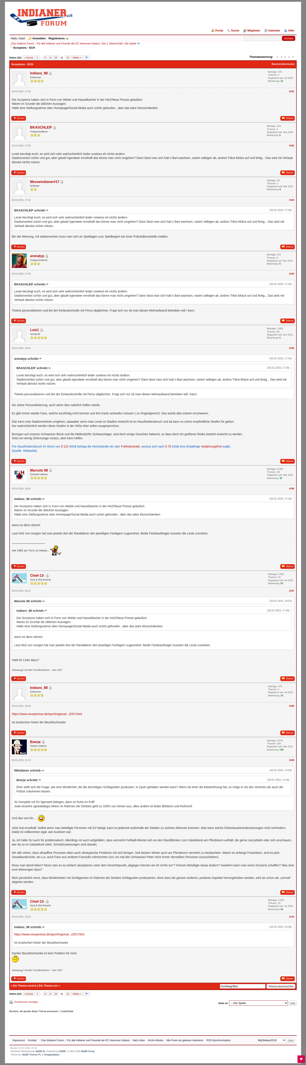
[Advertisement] (86, 1022)
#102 (291, 145)
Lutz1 (34, 330)
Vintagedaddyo (51, 1054)
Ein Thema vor (48, 985)
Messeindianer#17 (45, 182)
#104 (291, 273)
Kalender (274, 30)
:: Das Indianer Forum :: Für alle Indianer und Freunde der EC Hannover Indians (54, 43)
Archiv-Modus (155, 1040)
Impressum (19, 1040)
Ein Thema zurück (24, 985)
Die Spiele (130, 43)
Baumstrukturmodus (283, 64)
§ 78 (168, 446)
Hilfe (291, 30)
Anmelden (39, 38)
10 (55, 57)
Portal (219, 30)
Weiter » (77, 57)
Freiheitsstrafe (130, 446)
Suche (235, 30)
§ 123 (64, 446)
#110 (291, 916)
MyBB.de (40, 1051)
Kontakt (32, 1040)
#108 (291, 706)
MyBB (63, 1051)
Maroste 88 (39, 470)
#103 (291, 200)
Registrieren (57, 38)
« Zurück (28, 57)
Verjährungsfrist (211, 446)
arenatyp (37, 256)
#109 (291, 760)
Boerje (35, 742)
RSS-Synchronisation (218, 1040)
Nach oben (139, 1040)
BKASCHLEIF (41, 127)
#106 (291, 488)
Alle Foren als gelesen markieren (184, 1040)
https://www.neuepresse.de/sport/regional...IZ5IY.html (47, 714)
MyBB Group (88, 1051)
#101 (291, 91)
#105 (291, 348)
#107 (291, 590)
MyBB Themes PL (31, 1054)
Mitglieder (253, 30)
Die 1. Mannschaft (112, 43)
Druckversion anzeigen (26, 1002)
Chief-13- (37, 575)
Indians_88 (39, 73)
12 (68, 57)
